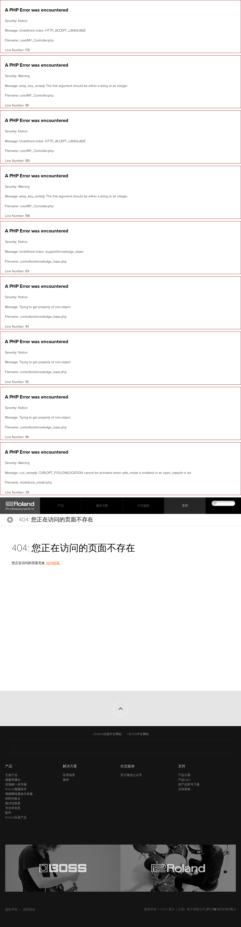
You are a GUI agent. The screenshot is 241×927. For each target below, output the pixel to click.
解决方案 (102, 506)
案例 (66, 780)
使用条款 (29, 909)
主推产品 (11, 775)
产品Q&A (184, 780)
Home (10, 519)
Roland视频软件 (16, 789)
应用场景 (69, 775)
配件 (8, 813)
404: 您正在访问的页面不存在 (56, 519)
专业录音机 (12, 808)
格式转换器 (12, 803)
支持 (185, 506)
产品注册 (184, 775)
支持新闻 (184, 789)
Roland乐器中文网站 (108, 734)
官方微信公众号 (131, 775)
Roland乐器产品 (16, 817)
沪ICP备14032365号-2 (221, 909)
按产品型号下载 (189, 784)
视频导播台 (12, 780)
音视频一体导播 (16, 784)
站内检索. (53, 563)
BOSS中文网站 (139, 734)
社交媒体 (143, 506)
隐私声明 (11, 909)
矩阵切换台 (12, 799)
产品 (8, 766)
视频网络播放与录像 (19, 794)
